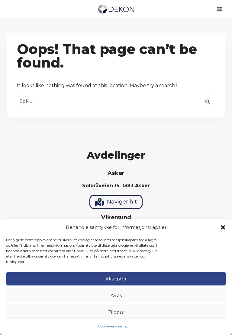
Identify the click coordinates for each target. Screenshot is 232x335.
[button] (223, 227)
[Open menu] (219, 9)
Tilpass (116, 312)
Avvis (116, 295)
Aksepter (116, 279)
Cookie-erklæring (113, 326)
